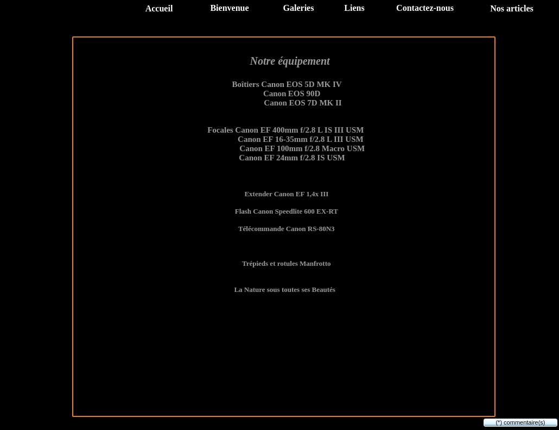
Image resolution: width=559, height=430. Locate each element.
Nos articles (511, 8)
